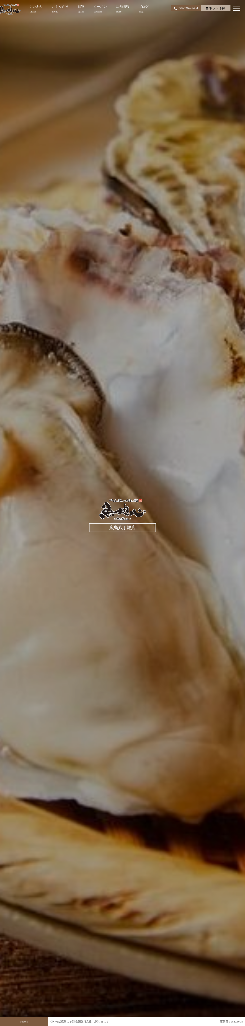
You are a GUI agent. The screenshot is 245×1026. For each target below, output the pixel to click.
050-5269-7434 (186, 8)
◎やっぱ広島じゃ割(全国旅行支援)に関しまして (79, 1021)
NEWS (24, 1021)
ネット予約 (215, 8)
